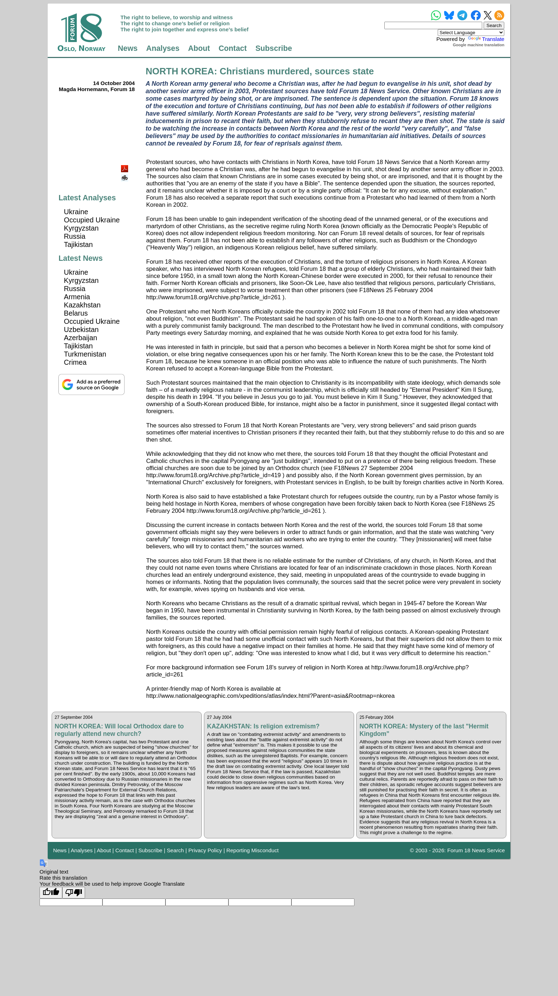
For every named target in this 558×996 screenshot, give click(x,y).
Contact (233, 48)
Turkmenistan (85, 354)
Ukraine (76, 212)
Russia (74, 236)
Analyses (162, 48)
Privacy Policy (205, 850)
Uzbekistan (81, 329)
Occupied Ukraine (92, 220)
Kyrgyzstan (81, 228)
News (128, 48)
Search (175, 850)
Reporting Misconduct (252, 850)
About (199, 48)
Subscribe (274, 48)
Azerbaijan (80, 338)
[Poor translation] (73, 892)
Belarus (76, 313)
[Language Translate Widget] (471, 32)
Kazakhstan (82, 305)
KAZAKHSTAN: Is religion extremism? (263, 726)
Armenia (77, 297)
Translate (486, 39)
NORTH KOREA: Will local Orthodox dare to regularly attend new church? (119, 730)
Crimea (75, 362)
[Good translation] (51, 892)
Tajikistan (78, 244)
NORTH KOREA (180, 71)
